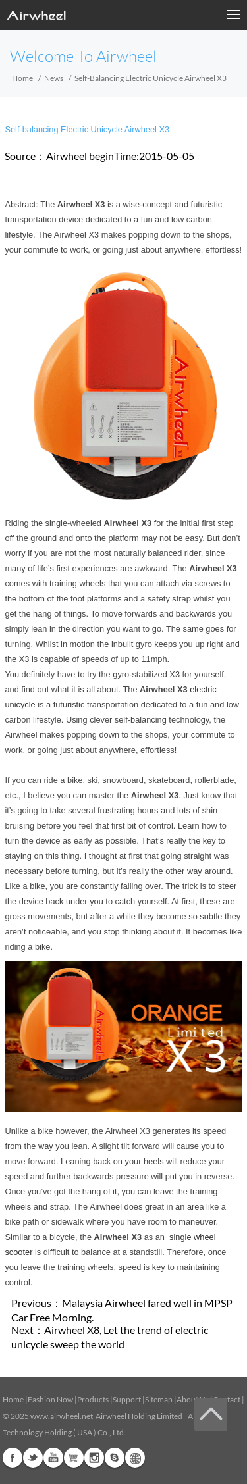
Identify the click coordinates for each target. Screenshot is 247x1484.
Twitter (33, 1458)
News (53, 78)
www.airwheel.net (61, 1416)
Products (93, 1399)
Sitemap (159, 1399)
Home (22, 78)
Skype (114, 1458)
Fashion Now (50, 1399)
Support (127, 1399)
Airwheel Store (74, 1458)
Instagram (94, 1458)
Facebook (12, 1458)
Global (135, 1458)
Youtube (53, 1458)
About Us (193, 1399)
